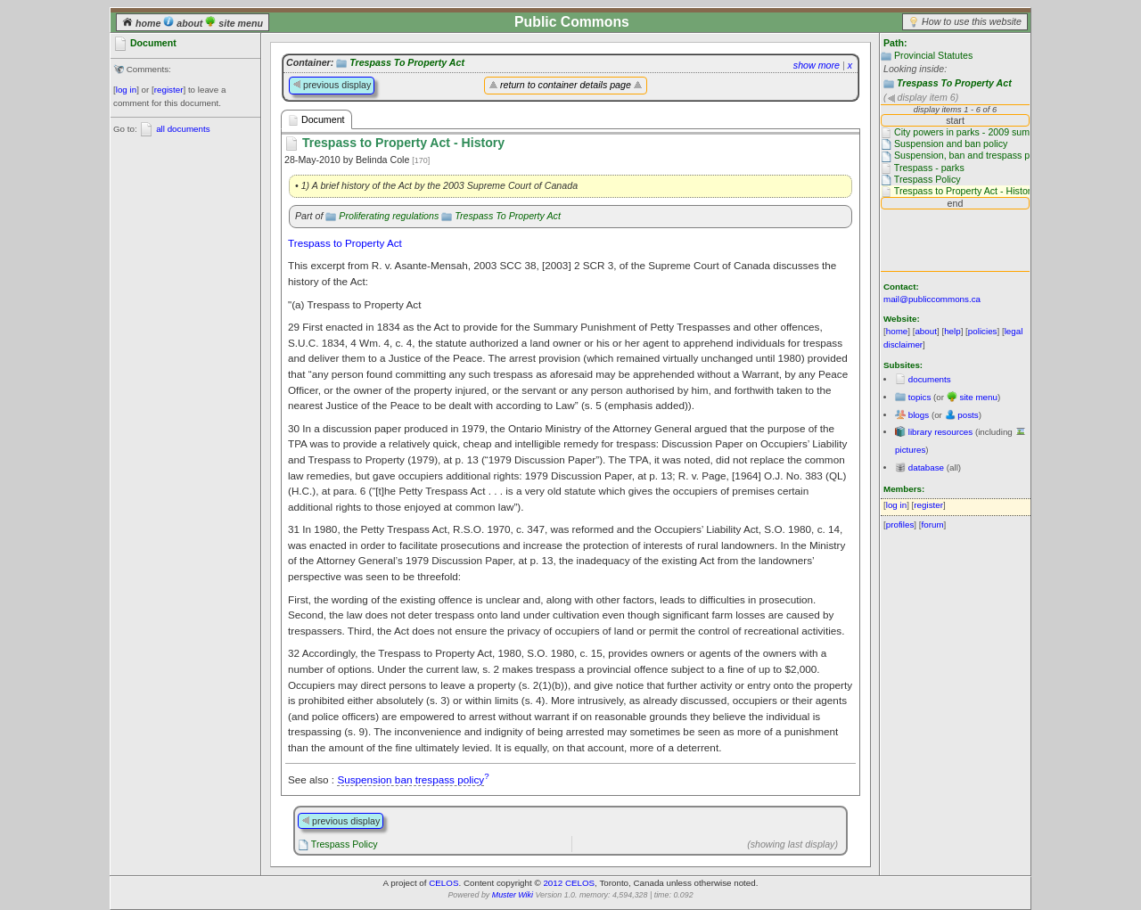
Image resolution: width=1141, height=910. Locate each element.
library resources (940, 432)
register (169, 89)
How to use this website (972, 21)
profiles (900, 524)
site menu (234, 23)
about (184, 23)
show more (816, 65)
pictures (910, 450)
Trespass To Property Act (954, 83)
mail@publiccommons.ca (932, 299)
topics (920, 397)
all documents (182, 129)
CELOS (443, 883)
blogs (918, 415)
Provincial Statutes (933, 55)
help (952, 331)
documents (929, 379)
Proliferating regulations (389, 215)
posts (967, 415)
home (142, 23)
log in (126, 89)
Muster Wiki (512, 894)
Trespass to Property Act (345, 243)
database (926, 467)
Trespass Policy (344, 844)
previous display (331, 84)
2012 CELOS (569, 883)
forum (933, 524)
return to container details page (565, 84)
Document (316, 120)
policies (982, 331)
